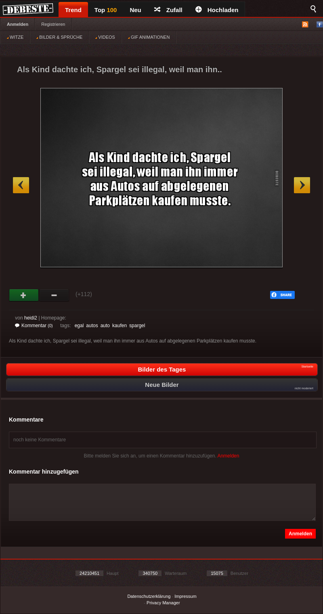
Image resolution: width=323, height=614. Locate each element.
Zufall (168, 9)
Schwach (54, 295)
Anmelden (17, 24)
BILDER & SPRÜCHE (59, 37)
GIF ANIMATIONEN (149, 37)
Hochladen (217, 9)
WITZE (15, 37)
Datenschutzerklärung (148, 596)
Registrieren (53, 24)
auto (105, 325)
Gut (24, 295)
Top (105, 9)
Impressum (185, 596)
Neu (135, 9)
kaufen (119, 325)
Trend (73, 9)
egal (79, 325)
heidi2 (30, 318)
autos (92, 325)
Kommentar (34, 325)
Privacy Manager (163, 602)
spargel (137, 325)
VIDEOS (105, 37)
